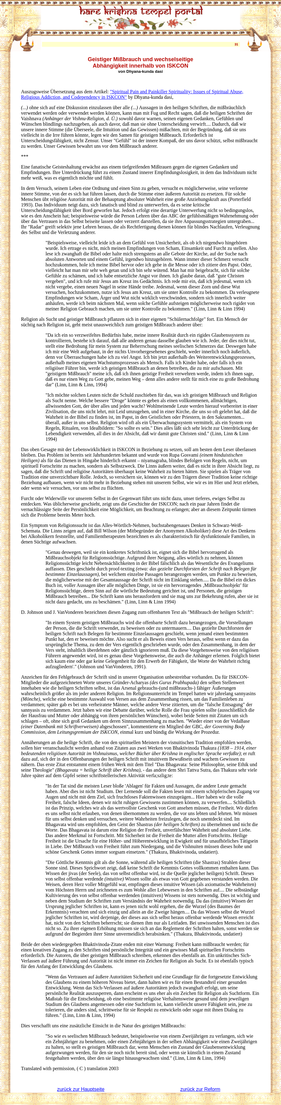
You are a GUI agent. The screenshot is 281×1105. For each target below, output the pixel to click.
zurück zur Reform (200, 1089)
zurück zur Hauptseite (80, 1089)
